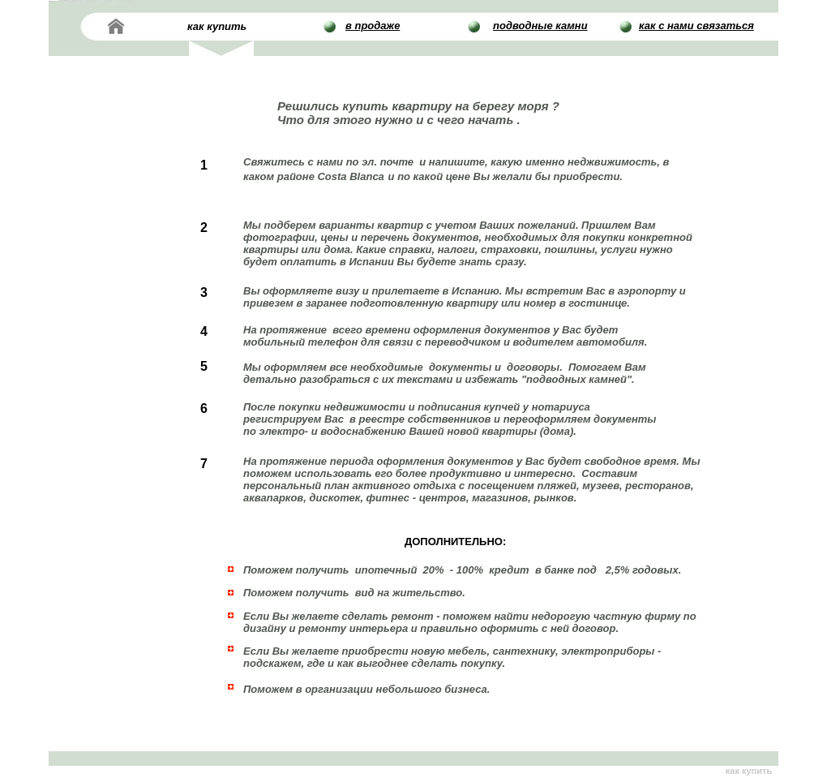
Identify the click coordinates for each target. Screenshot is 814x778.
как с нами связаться (696, 25)
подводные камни (540, 25)
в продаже (372, 25)
